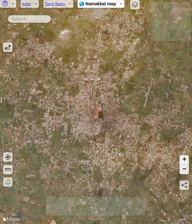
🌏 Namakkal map (97, 3)
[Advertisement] (170, 21)
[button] (184, 160)
